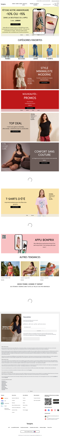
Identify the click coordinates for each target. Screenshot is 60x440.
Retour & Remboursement (16, 405)
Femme (21, 34)
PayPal (5, 406)
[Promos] (31, 4)
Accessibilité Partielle (15, 427)
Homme (27, 34)
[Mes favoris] (56, 4)
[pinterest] (45, 410)
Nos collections (25, 395)
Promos (24, 407)
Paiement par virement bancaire (7, 409)
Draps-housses (4, 387)
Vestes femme (4, 384)
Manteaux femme (4, 385)
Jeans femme (4, 383)
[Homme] (17, 4)
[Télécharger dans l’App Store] (56, 403)
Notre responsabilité (37, 400)
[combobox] (46, 4)
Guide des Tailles (14, 410)
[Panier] (58, 4)
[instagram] (55, 410)
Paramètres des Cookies (34, 427)
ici (55, 334)
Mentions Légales (43, 427)
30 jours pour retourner (55, 1)
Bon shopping (15, 24)
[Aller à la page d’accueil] (6, 4)
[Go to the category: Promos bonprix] (30, 101)
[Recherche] (51, 4)
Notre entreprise (36, 395)
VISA (5, 400)
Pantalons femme (4, 382)
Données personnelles (42, 335)
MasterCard (6, 398)
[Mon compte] (53, 4)
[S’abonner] (40, 331)
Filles (27, 215)
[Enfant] (20, 4)
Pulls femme (4, 381)
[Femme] (13, 4)
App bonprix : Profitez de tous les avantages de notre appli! (52, 396)
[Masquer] (30, 391)
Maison (38, 34)
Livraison (13, 400)
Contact (13, 412)
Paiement (2, 395)
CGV (9, 427)
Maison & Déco (25, 405)
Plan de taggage (25, 410)
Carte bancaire (6, 403)
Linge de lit (3, 386)
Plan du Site (50, 427)
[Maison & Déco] (24, 4)
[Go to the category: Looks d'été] (30, 75)
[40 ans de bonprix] (36, 4)
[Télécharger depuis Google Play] (56, 400)
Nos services (14, 395)
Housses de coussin (5, 388)
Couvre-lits (3, 389)
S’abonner (40, 330)
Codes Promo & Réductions (16, 407)
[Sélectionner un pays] (30, 432)
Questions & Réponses (15, 398)
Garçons (32, 215)
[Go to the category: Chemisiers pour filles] (30, 203)
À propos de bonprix (37, 398)
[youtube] (52, 410)
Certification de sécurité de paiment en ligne (53, 416)
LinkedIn (30, 370)
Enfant (33, 34)
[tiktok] (58, 410)
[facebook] (48, 410)
